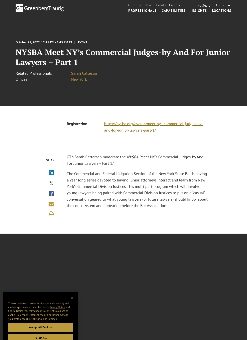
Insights (198, 11)
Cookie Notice (15, 314)
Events (161, 5)
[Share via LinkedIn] (51, 173)
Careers (174, 5)
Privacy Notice (57, 310)
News (148, 5)
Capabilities (173, 11)
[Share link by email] (51, 204)
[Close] (72, 302)
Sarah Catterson (84, 73)
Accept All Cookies (40, 331)
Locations (221, 11)
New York (79, 79)
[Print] (51, 214)
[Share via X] (51, 183)
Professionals (142, 11)
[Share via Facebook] (51, 194)
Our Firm (134, 5)
